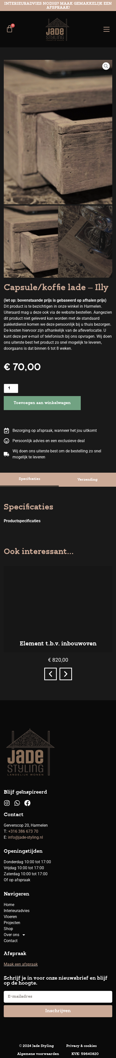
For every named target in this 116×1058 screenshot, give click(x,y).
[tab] (29, 480)
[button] (8, 132)
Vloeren (10, 916)
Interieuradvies (17, 910)
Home (9, 904)
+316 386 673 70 (23, 831)
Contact (11, 940)
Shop (8, 928)
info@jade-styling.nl (25, 837)
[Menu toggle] (106, 29)
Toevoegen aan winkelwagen (42, 403)
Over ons (15, 935)
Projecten (12, 922)
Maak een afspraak (21, 964)
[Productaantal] (11, 388)
